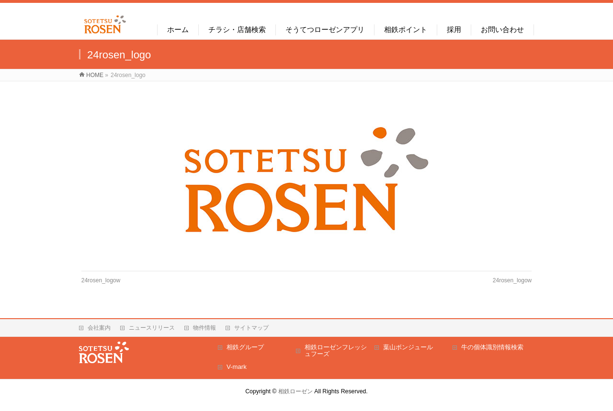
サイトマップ (251, 327)
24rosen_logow (100, 280)
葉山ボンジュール (408, 347)
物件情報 (204, 327)
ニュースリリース (152, 327)
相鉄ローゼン (295, 391)
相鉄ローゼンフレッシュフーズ (336, 350)
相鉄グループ (245, 347)
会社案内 (99, 327)
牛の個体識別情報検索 (492, 347)
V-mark (237, 366)
